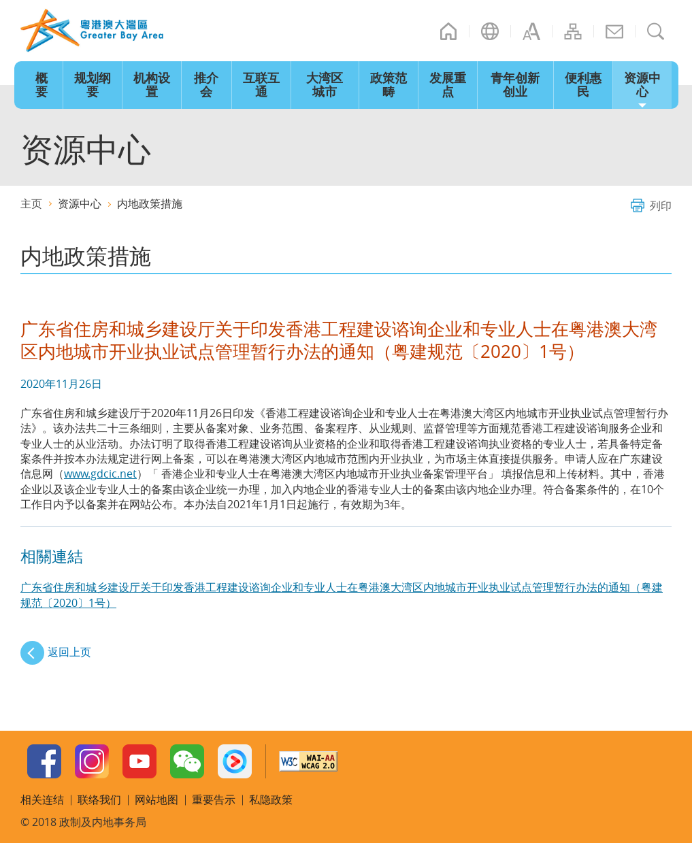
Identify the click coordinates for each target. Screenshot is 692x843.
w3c (308, 761)
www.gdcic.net (100, 473)
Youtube (139, 761)
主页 (448, 31)
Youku (235, 761)
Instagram (92, 761)
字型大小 (531, 31)
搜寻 (656, 31)
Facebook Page (44, 761)
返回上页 (69, 651)
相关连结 (42, 799)
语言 (490, 31)
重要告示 (213, 799)
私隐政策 (271, 799)
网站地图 (573, 31)
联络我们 (614, 31)
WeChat (187, 761)
